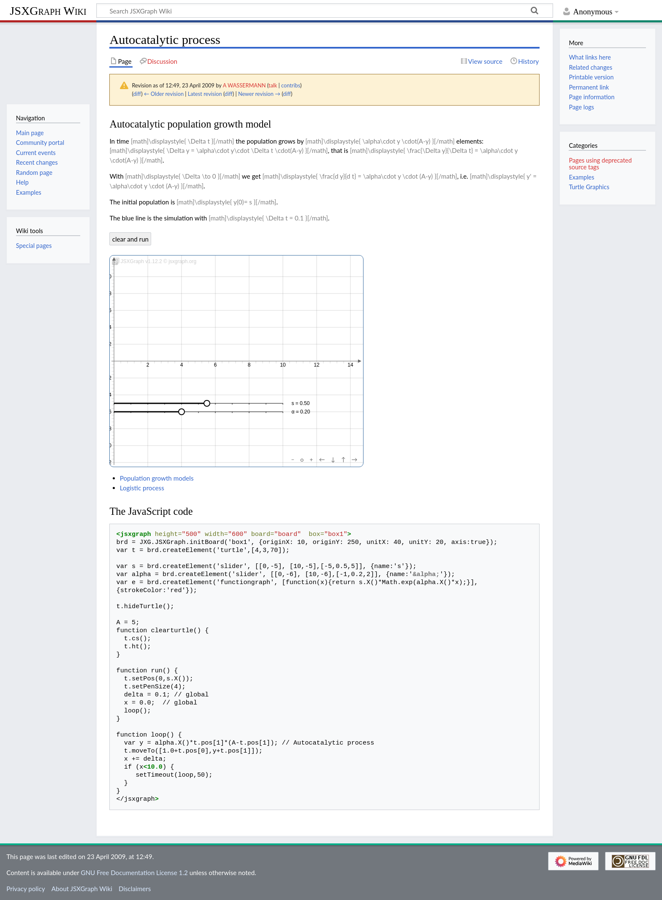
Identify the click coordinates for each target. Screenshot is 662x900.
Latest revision (205, 93)
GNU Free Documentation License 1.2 (134, 872)
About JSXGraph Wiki (82, 888)
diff (137, 93)
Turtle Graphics (589, 186)
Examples (581, 177)
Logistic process (142, 488)
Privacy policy (25, 888)
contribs (290, 85)
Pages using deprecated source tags (600, 164)
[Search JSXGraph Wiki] (325, 10)
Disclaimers (135, 888)
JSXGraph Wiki (48, 10)
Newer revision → (259, 93)
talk (273, 85)
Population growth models (157, 478)
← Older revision (164, 93)
